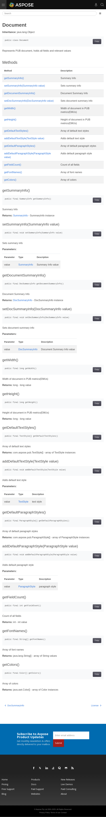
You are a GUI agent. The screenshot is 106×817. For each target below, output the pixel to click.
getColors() (10, 179)
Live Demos (67, 784)
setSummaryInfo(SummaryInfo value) (24, 85)
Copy (97, 41)
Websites (35, 793)
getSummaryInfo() (14, 78)
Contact (64, 812)
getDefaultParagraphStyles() (19, 146)
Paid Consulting (68, 789)
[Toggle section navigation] (100, 13)
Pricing (5, 784)
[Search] (49, 13)
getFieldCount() (12, 164)
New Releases (68, 779)
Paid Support (37, 789)
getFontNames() (13, 172)
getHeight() (10, 119)
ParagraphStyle (26, 586)
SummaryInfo (20, 215)
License (96, 705)
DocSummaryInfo (22, 300)
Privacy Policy (44, 812)
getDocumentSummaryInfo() (19, 93)
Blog (4, 793)
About (64, 793)
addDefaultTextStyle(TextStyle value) (24, 138)
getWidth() (10, 108)
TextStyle (23, 501)
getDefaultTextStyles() (16, 131)
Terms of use (55, 812)
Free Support (8, 789)
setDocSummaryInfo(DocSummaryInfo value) (29, 100)
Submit (58, 743)
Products (35, 779)
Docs (33, 784)
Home (5, 779)
